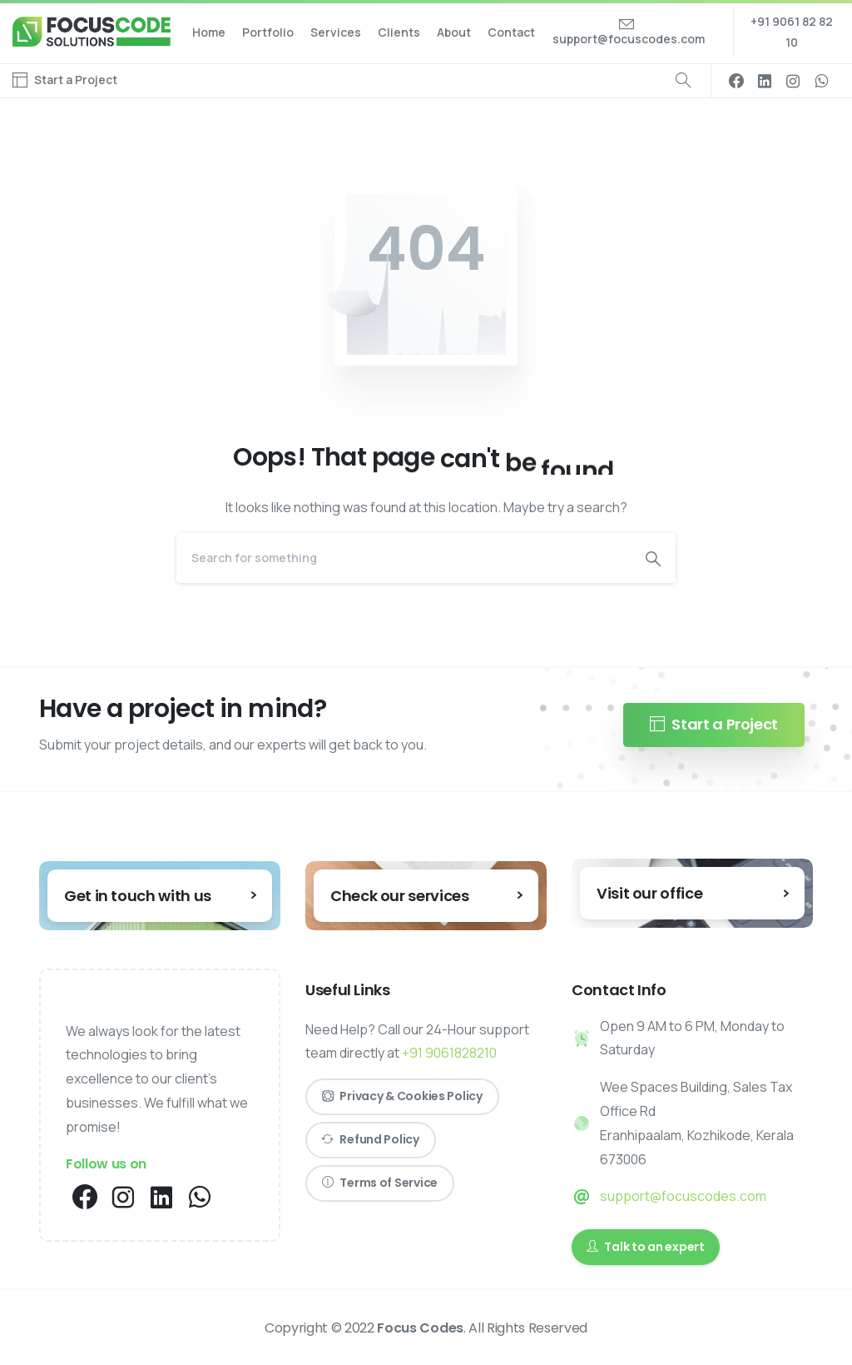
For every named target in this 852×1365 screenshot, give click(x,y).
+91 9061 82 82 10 (791, 31)
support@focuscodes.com (683, 1196)
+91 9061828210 (449, 1053)
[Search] (403, 558)
